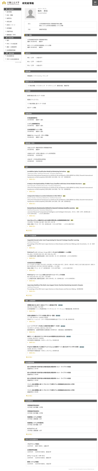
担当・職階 (10, 15)
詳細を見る (31, 179)
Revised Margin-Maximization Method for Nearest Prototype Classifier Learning (51, 208)
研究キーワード (11, 25)
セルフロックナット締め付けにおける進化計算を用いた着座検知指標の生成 (48, 220)
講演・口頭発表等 (12, 47)
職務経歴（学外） (12, 35)
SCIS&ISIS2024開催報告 (34, 262)
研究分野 (9, 21)
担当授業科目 (10, 56)
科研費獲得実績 (11, 50)
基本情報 (9, 12)
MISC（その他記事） (12, 44)
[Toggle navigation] (95, 3)
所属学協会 (10, 31)
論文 (8, 40)
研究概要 (9, 28)
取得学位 (9, 18)
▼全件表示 (29, 230)
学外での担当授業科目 (13, 59)
